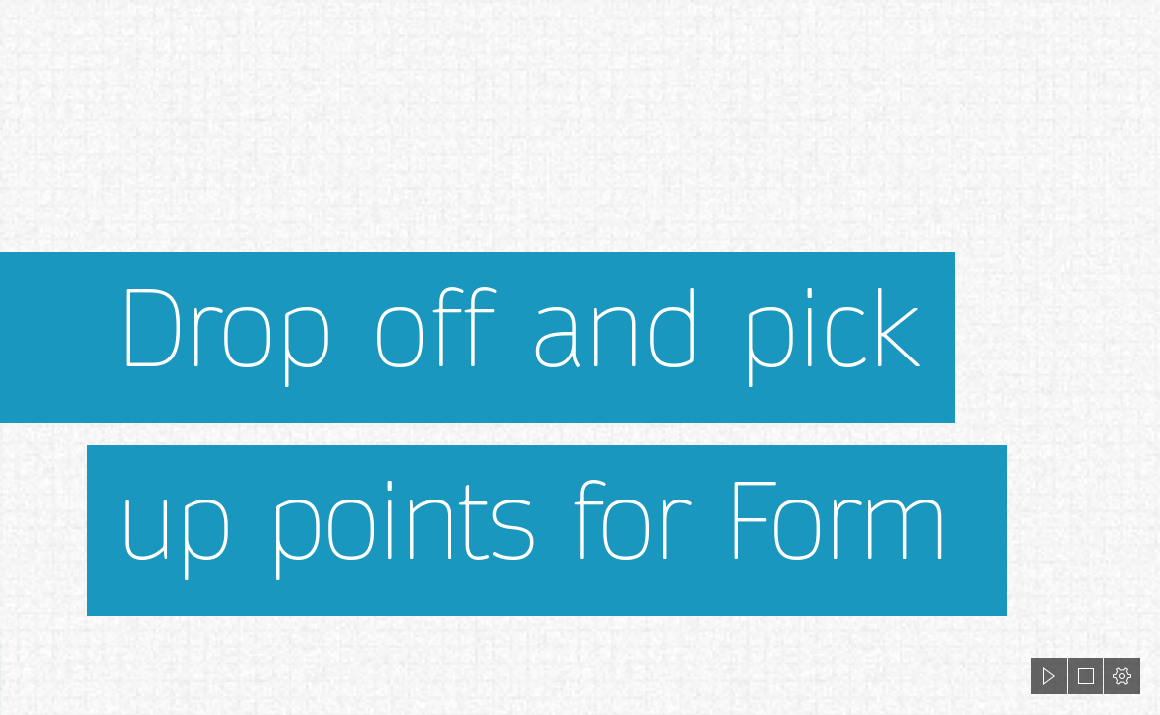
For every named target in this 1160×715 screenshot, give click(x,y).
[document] (580, 357)
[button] (1049, 676)
